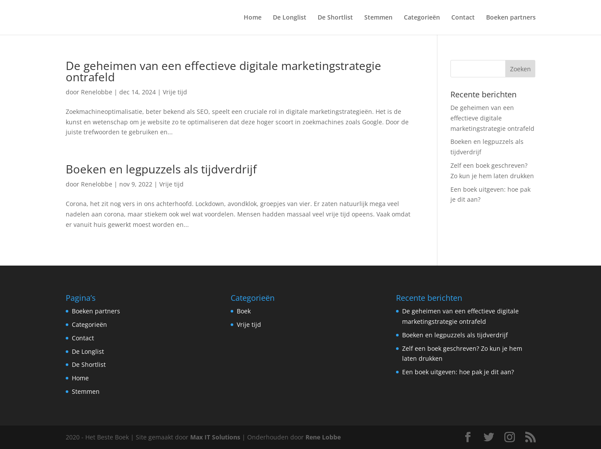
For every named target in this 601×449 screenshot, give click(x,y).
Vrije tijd (175, 92)
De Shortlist (335, 17)
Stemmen (378, 17)
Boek (244, 311)
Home (253, 17)
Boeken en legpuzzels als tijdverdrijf (161, 169)
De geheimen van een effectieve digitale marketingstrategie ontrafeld (223, 71)
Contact (463, 17)
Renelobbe (96, 92)
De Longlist (289, 17)
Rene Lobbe (323, 437)
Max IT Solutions (215, 437)
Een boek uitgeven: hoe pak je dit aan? (458, 372)
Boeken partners (511, 17)
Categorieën (422, 17)
